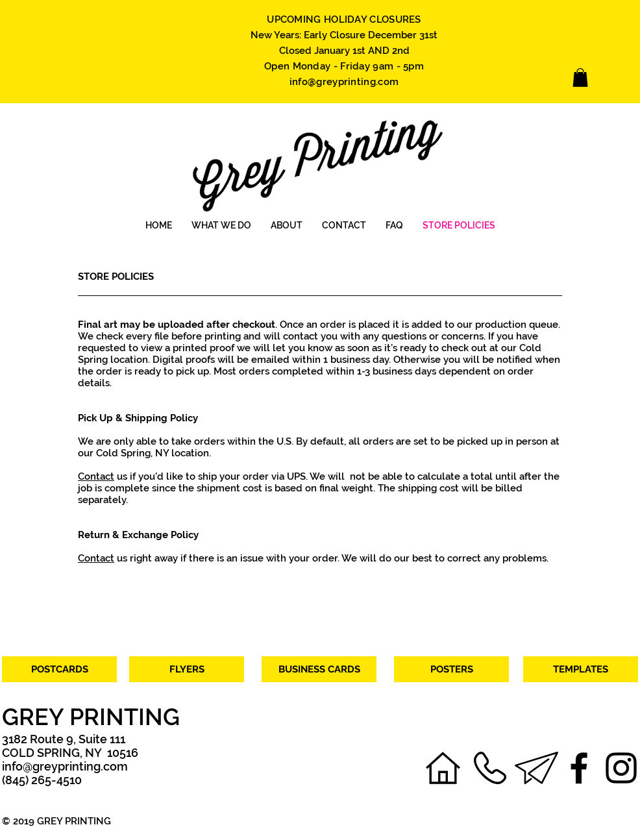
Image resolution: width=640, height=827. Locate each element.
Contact (96, 476)
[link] (580, 77)
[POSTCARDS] (59, 669)
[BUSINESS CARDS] (319, 669)
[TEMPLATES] (580, 669)
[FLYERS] (186, 669)
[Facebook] (579, 768)
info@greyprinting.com (344, 82)
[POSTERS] (451, 669)
